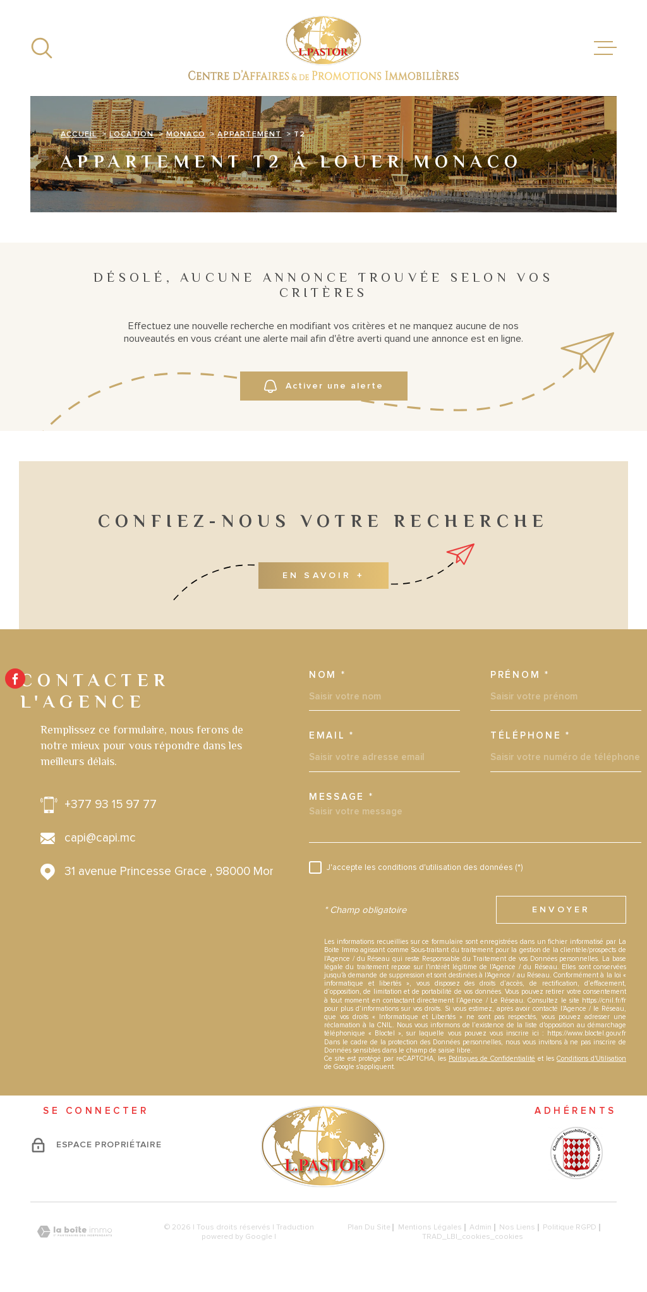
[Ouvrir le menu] (605, 48)
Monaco (185, 134)
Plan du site (369, 1227)
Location (131, 134)
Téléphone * (530, 735)
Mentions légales (430, 1227)
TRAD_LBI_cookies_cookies (472, 1237)
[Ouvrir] (41, 48)
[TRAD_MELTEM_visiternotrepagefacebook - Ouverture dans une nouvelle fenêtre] (15, 678)
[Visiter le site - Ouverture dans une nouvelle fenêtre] (575, 1153)
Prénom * (520, 675)
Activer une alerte (324, 386)
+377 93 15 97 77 (110, 805)
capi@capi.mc (100, 838)
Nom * (327, 675)
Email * (331, 735)
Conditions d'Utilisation (591, 1058)
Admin (480, 1227)
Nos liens (517, 1227)
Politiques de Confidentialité (492, 1058)
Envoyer (561, 909)
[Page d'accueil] (323, 48)
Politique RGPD (569, 1227)
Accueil (79, 134)
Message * (341, 797)
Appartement (249, 134)
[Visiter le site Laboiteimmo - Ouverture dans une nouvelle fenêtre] (74, 1232)
